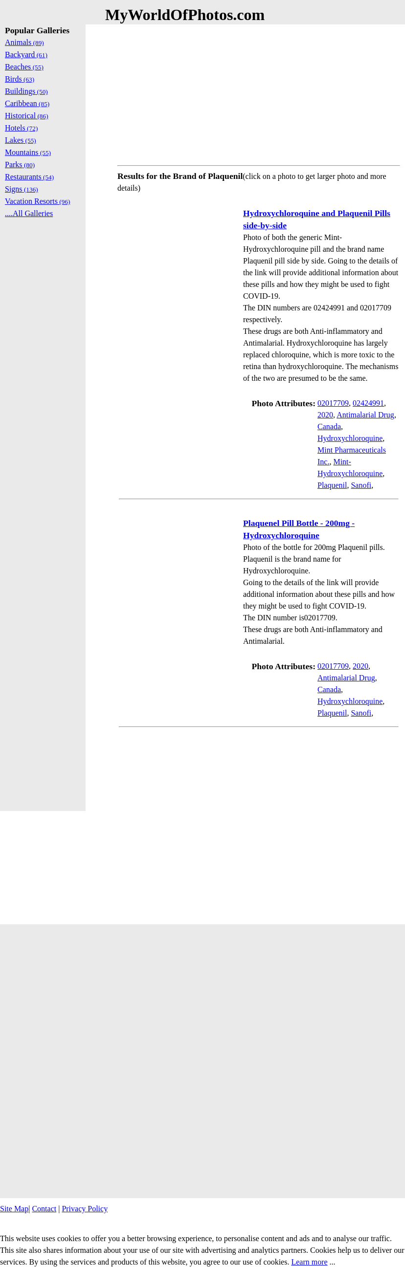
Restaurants (29, 177)
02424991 (368, 403)
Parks (20, 164)
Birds (19, 79)
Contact (44, 1208)
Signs (21, 189)
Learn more (309, 1262)
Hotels (21, 128)
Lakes (20, 140)
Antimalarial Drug (365, 415)
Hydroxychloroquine (349, 438)
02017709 (333, 403)
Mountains (28, 152)
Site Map (14, 1208)
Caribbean (27, 103)
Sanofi (361, 485)
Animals (24, 42)
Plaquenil (332, 485)
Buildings (26, 91)
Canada (329, 426)
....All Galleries (29, 213)
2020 (325, 415)
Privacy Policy (85, 1208)
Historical (26, 115)
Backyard (26, 54)
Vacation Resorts (37, 201)
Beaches (24, 67)
